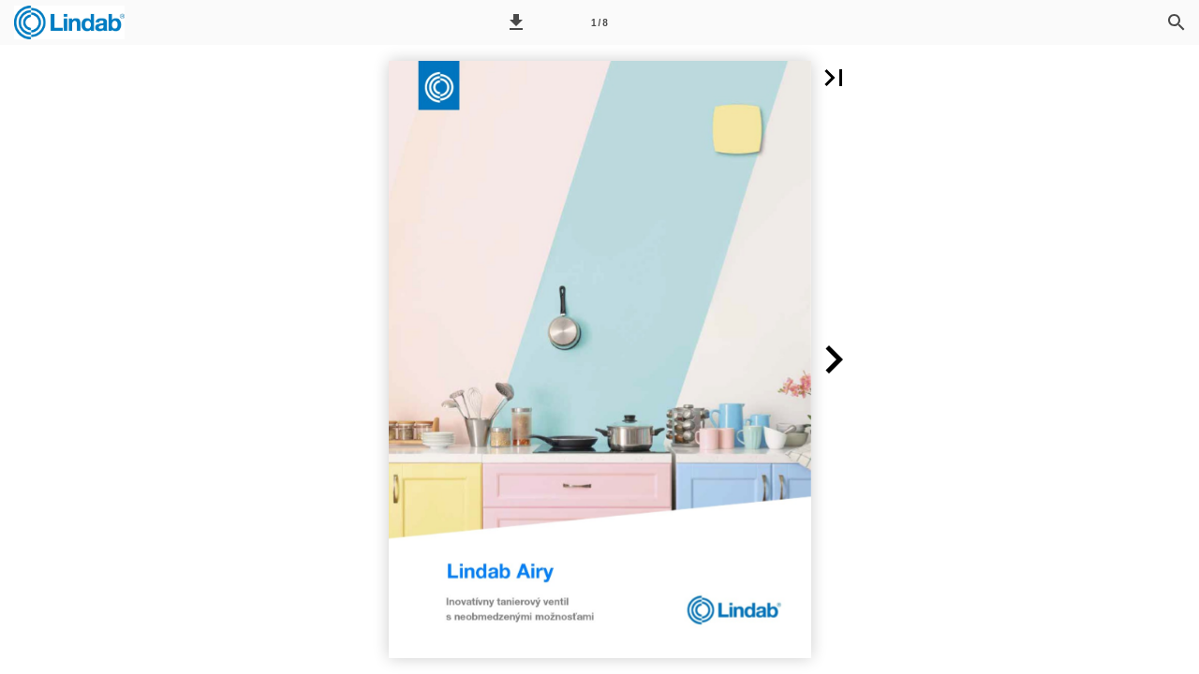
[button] (516, 22)
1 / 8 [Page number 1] (599, 23)
